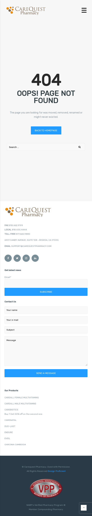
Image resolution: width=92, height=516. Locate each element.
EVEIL (7, 438)
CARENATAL (11, 420)
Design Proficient (56, 471)
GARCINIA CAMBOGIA (15, 444)
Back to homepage (46, 130)
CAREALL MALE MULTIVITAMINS (20, 403)
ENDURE (9, 432)
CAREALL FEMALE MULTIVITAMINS (22, 397)
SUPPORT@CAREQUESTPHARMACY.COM (31, 246)
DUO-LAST (10, 426)
